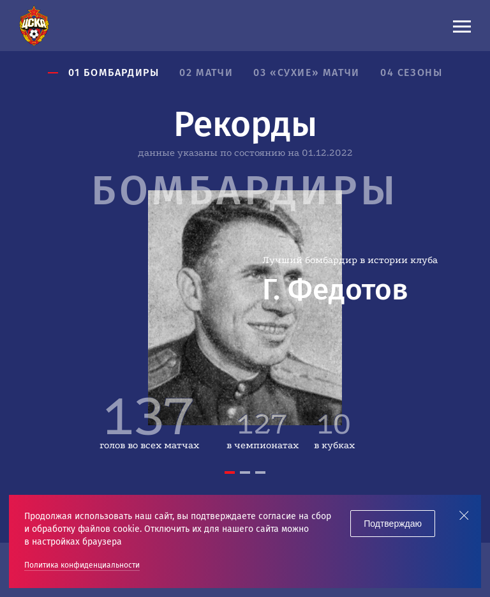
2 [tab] (245, 472)
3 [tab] (260, 472)
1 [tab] (229, 472)
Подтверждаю (393, 523)
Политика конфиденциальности (82, 565)
